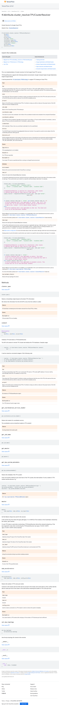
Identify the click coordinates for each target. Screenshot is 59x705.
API (9, 11)
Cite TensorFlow (34, 695)
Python (22, 11)
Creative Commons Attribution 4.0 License (40, 671)
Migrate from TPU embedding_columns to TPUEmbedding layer (18, 59)
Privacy (7, 700)
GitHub (3, 688)
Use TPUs (6, 64)
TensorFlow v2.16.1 (8, 6)
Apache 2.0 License (15, 672)
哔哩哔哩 (4, 693)
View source (5, 289)
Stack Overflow (33, 691)
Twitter (3, 691)
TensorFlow (4, 11)
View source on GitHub (9, 21)
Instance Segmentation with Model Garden (45, 64)
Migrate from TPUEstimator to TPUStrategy (13, 62)
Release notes (33, 688)
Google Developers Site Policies (33, 672)
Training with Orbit (40, 59)
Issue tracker (33, 686)
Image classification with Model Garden (45, 62)
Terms (3, 700)
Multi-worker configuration (10, 230)
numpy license (27, 674)
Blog (3, 686)
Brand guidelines (34, 693)
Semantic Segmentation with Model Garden (46, 68)
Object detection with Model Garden (44, 66)
